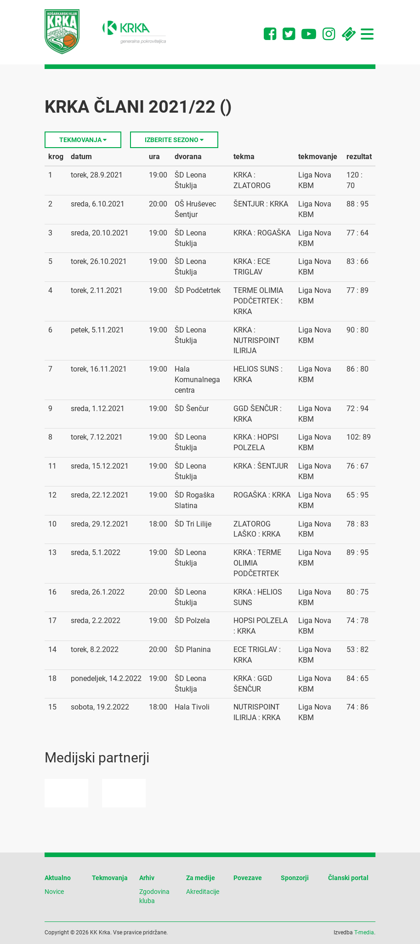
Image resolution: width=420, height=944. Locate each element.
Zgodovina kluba (154, 896)
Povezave (247, 877)
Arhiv (146, 877)
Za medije (200, 877)
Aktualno (58, 877)
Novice (54, 891)
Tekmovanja (110, 877)
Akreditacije (202, 891)
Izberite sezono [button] (174, 139)
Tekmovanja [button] (83, 139)
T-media (364, 932)
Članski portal (348, 877)
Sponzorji (295, 877)
